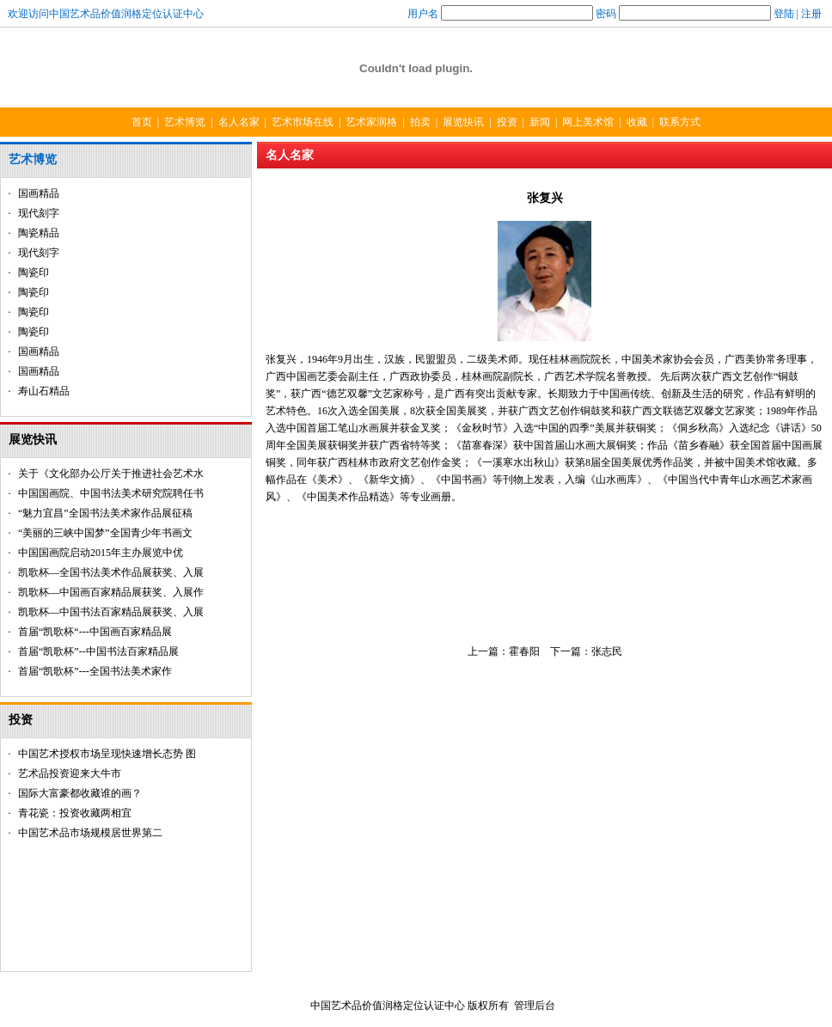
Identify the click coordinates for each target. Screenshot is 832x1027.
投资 (507, 122)
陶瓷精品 (38, 233)
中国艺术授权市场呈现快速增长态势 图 (107, 754)
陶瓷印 (33, 272)
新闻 (539, 122)
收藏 (637, 122)
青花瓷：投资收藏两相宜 (75, 813)
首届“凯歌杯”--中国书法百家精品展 (98, 651)
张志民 (606, 651)
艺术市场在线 (302, 122)
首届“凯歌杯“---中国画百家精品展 (95, 632)
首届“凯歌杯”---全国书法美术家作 (95, 671)
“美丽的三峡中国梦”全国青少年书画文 (105, 533)
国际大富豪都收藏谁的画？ (80, 793)
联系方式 (679, 122)
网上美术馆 (588, 122)
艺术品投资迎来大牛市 (69, 773)
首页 (142, 122)
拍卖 (420, 122)
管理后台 (534, 1005)
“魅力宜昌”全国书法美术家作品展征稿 (105, 513)
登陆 (784, 14)
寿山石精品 (44, 391)
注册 (811, 14)
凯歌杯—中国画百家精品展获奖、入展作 (111, 592)
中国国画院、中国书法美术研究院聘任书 (111, 493)
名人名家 (239, 122)
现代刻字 (38, 213)
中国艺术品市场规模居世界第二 (90, 833)
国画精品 (38, 193)
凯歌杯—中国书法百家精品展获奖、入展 (111, 612)
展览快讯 (463, 122)
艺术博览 (184, 122)
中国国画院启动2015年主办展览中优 (100, 553)
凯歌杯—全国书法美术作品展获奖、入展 (111, 572)
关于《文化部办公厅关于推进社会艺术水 (111, 474)
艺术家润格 (371, 122)
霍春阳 (524, 651)
